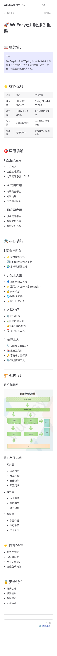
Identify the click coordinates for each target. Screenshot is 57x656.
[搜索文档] (43, 5)
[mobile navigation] (52, 5)
